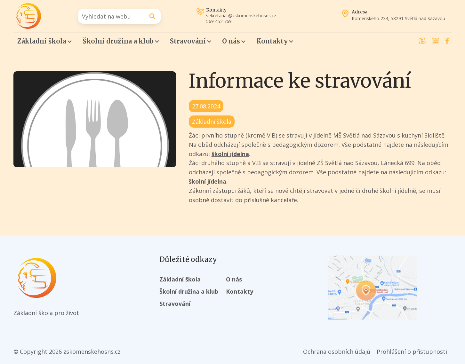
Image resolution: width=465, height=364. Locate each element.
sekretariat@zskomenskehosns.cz (241, 15)
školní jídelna (230, 154)
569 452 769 (219, 21)
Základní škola (41, 41)
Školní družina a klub (118, 41)
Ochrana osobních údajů (336, 351)
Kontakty (272, 41)
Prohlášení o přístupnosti (412, 351)
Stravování (188, 41)
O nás (231, 41)
